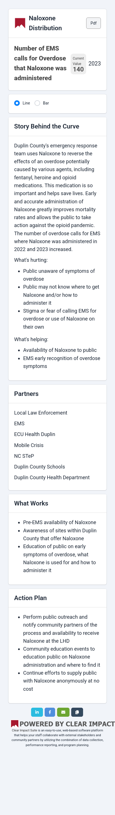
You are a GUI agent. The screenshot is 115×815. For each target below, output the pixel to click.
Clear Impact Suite (24, 730)
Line (26, 103)
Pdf (93, 23)
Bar (46, 103)
